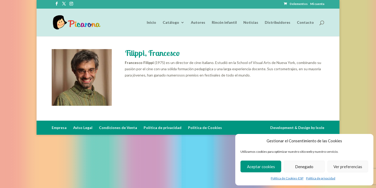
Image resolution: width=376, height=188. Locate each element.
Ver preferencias (347, 166)
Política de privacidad (320, 178)
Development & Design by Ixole (297, 127)
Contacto (305, 23)
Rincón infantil (224, 23)
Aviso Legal (82, 127)
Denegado (304, 166)
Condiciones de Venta (118, 127)
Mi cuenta (317, 4)
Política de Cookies (205, 127)
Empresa (59, 127)
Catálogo (171, 23)
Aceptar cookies (261, 166)
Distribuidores (277, 23)
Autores (198, 23)
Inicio (151, 23)
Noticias (250, 23)
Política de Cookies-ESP (287, 178)
